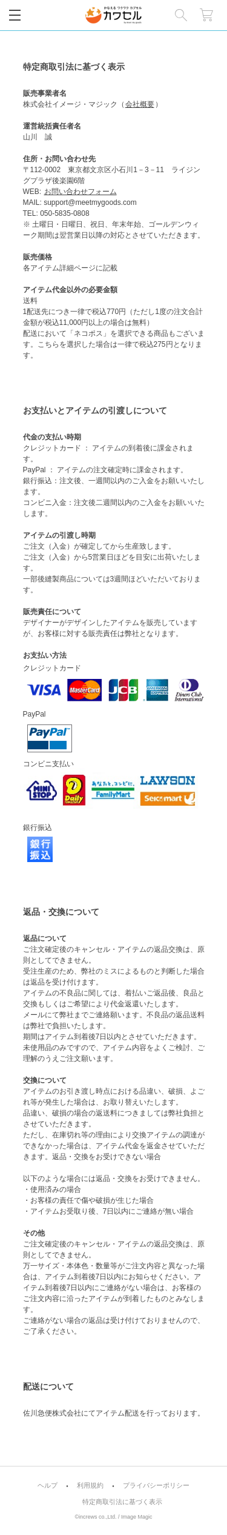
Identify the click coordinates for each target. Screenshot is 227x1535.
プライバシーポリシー (156, 1485)
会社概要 (139, 104)
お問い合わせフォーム (80, 191)
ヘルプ (48, 1485)
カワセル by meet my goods (113, 15)
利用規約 (90, 1485)
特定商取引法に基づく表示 (122, 1502)
